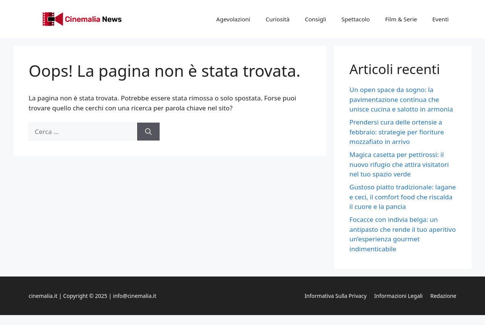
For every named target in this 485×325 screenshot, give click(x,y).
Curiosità (277, 19)
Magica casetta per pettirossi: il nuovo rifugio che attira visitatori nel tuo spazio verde (399, 164)
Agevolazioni (233, 19)
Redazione (443, 295)
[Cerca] (148, 132)
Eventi (440, 19)
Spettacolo (355, 19)
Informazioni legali (398, 295)
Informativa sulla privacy (335, 295)
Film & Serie (401, 19)
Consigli (315, 19)
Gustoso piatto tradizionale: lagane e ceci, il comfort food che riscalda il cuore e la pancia (402, 197)
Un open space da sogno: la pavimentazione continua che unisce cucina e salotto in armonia (401, 99)
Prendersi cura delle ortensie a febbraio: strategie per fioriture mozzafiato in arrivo (396, 132)
